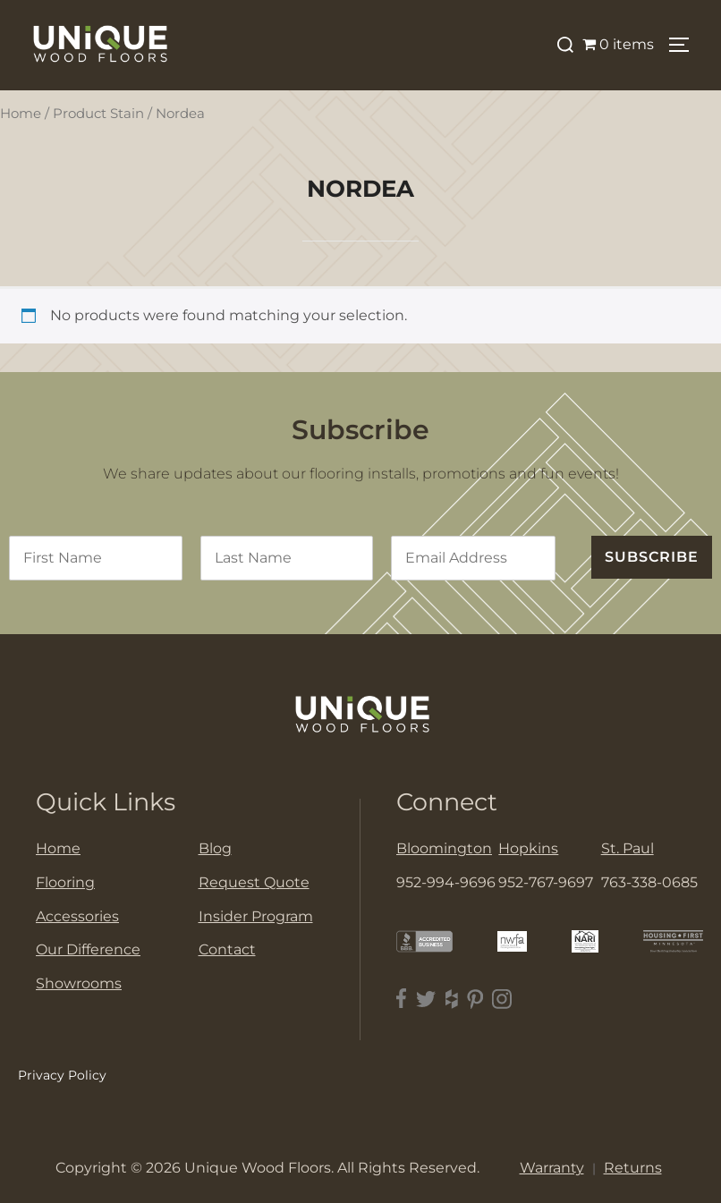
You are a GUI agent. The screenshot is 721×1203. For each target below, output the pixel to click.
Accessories (77, 916)
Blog (215, 848)
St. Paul (627, 848)
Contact (227, 949)
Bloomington (444, 848)
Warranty (552, 1167)
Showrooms (79, 983)
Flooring (65, 882)
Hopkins (528, 848)
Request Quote (254, 882)
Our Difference (88, 949)
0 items (618, 44)
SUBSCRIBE (652, 556)
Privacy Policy (62, 1075)
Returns (633, 1167)
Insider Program (256, 916)
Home (20, 114)
